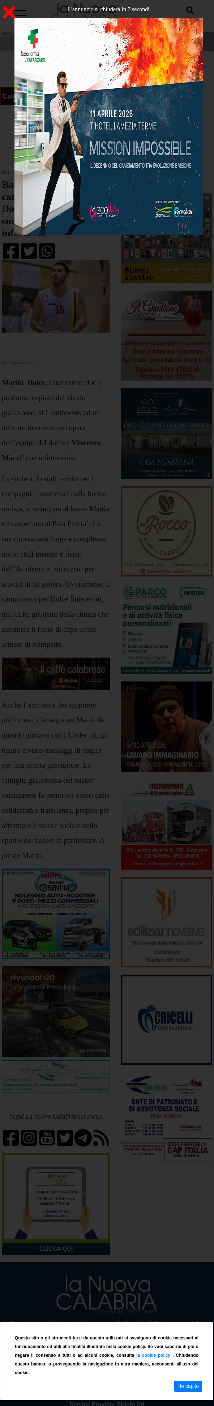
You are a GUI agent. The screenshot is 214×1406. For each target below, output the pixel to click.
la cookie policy (154, 1355)
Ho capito (188, 1386)
